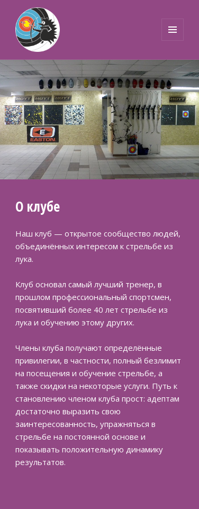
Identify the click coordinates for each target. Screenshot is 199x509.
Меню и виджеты (173, 40)
